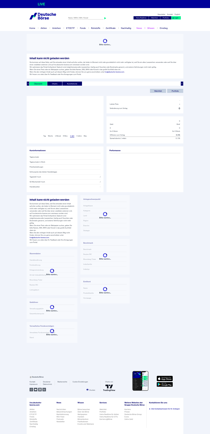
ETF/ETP (70, 28)
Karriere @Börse (106, 419)
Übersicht (38, 83)
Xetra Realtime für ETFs (109, 417)
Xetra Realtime (141, 18)
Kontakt (170, 14)
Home (32, 28)
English (177, 14)
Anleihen (56, 28)
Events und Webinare (86, 424)
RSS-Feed (60, 417)
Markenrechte (62, 382)
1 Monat (58, 136)
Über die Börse (83, 412)
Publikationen (83, 421)
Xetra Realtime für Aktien (109, 414)
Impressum (34, 384)
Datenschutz (47, 384)
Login (175, 18)
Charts (54, 83)
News (139, 28)
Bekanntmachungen (64, 412)
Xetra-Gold (128, 419)
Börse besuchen (84, 409)
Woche (50, 136)
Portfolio (166, 18)
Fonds (83, 28)
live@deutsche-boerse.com (114, 72)
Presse (127, 412)
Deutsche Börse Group (133, 414)
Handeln (81, 417)
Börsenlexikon (83, 419)
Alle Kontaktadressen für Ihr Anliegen (164, 409)
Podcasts (60, 419)
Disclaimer (46, 382)
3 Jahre (79, 136)
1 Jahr (72, 136)
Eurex (126, 417)
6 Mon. (65, 136)
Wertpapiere (82, 414)
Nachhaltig (126, 28)
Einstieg (164, 28)
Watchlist (154, 18)
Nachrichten (61, 409)
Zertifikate (111, 28)
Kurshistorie (72, 83)
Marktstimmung (63, 414)
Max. (85, 136)
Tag (44, 136)
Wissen (150, 28)
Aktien (44, 28)
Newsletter (161, 14)
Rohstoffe (95, 28)
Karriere (127, 409)
